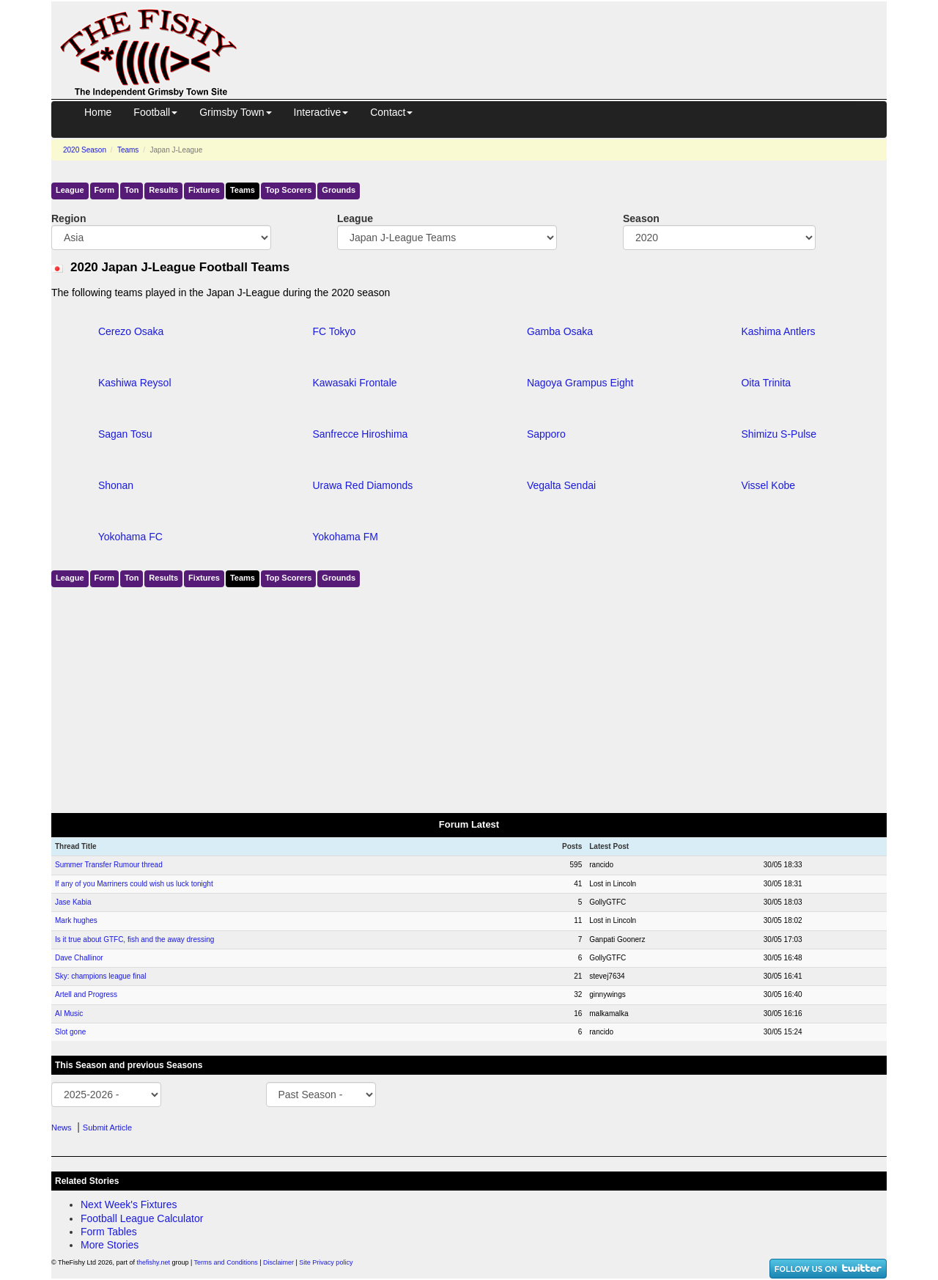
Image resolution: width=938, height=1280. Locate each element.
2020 (84, 150)
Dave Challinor (79, 958)
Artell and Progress (86, 994)
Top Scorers (288, 189)
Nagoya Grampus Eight (580, 383)
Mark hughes (76, 920)
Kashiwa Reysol (134, 383)
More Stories (110, 1245)
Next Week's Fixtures (129, 1204)
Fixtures (204, 189)
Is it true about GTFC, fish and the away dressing (134, 939)
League (70, 189)
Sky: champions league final (101, 976)
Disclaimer (278, 1262)
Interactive (321, 112)
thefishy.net (153, 1262)
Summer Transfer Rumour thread (109, 865)
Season (641, 218)
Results (163, 189)
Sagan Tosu (125, 434)
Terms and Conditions (226, 1262)
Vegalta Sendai (561, 485)
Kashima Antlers (778, 331)
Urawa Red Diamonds (362, 485)
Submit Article (107, 1127)
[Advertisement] (575, 35)
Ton (132, 189)
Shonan (115, 485)
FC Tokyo (333, 331)
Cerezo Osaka (130, 331)
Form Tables (109, 1231)
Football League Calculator (142, 1218)
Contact (391, 112)
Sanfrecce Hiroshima (359, 434)
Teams (128, 150)
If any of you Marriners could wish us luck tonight (134, 884)
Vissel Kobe (768, 485)
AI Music (69, 1013)
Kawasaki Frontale (354, 383)
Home (97, 112)
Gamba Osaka (560, 331)
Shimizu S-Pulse (778, 434)
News (61, 1127)
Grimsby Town (235, 112)
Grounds (338, 189)
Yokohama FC (130, 536)
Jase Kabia (73, 902)
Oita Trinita (766, 383)
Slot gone (70, 1032)
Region (68, 218)
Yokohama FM (345, 536)
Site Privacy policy (325, 1262)
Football (155, 112)
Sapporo (546, 434)
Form (105, 189)
